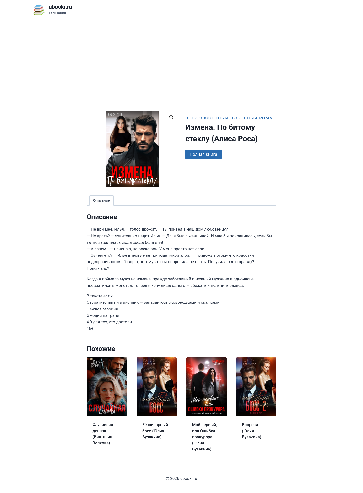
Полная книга (203, 154)
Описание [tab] (101, 200)
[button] (171, 117)
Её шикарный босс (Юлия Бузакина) (155, 430)
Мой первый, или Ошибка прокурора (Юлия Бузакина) (204, 436)
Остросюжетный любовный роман (230, 118)
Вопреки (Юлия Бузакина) (251, 430)
